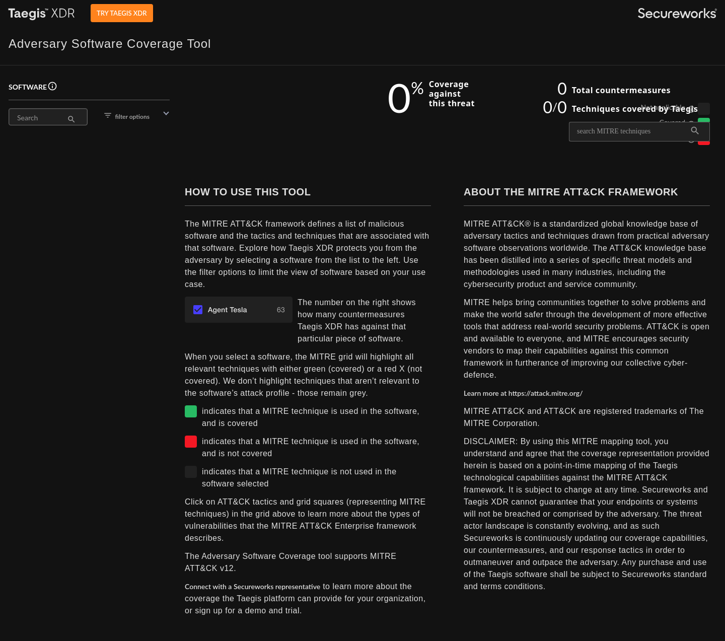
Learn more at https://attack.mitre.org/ (523, 393)
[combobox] (633, 131)
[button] (89, 115)
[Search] (42, 117)
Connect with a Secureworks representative (252, 586)
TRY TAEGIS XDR (122, 13)
